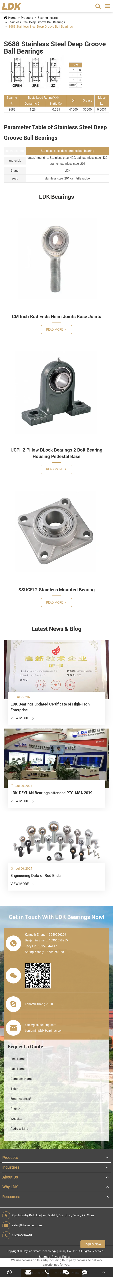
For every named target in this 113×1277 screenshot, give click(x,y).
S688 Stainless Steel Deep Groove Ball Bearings (40, 26)
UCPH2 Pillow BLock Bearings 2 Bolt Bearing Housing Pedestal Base (56, 453)
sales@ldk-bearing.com (22, 1225)
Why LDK (10, 1187)
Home (12, 18)
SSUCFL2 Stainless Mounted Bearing (56, 589)
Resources (11, 1196)
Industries (10, 1167)
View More (22, 718)
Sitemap (44, 1257)
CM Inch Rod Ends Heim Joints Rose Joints (56, 316)
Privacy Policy (61, 1257)
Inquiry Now (93, 1244)
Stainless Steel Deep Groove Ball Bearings (36, 22)
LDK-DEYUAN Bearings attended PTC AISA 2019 (51, 793)
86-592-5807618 (17, 1235)
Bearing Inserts (48, 18)
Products (27, 18)
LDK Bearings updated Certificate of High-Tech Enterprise (50, 707)
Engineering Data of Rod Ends (36, 875)
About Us (10, 1177)
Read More (56, 329)
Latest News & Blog (56, 628)
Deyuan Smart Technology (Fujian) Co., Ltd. (50, 1251)
